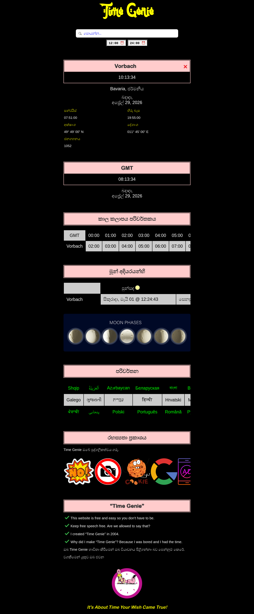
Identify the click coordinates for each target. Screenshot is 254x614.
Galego (73, 399)
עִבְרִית (118, 399)
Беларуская (147, 388)
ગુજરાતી (93, 399)
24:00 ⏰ (137, 43)
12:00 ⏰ (116, 43)
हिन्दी (147, 399)
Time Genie (127, 11)
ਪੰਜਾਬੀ (73, 411)
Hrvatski (173, 399)
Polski (118, 411)
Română (173, 411)
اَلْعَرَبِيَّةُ (94, 387)
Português (147, 411)
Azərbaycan (118, 387)
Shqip (73, 388)
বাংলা (173, 387)
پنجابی (94, 411)
